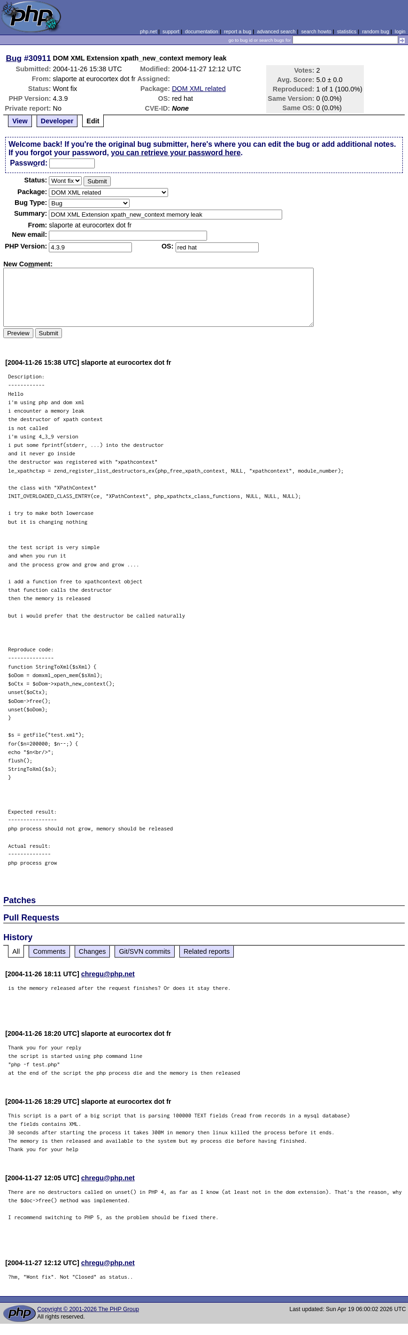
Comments (49, 951)
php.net (148, 31)
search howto (316, 31)
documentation (201, 31)
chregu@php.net (108, 974)
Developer (57, 121)
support (170, 31)
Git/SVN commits (144, 951)
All (16, 951)
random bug (375, 31)
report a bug (237, 31)
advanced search (276, 31)
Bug (14, 58)
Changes (92, 951)
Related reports (207, 951)
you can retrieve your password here (175, 153)
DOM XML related (199, 88)
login (400, 31)
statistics (346, 31)
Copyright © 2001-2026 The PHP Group (88, 1309)
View (20, 121)
